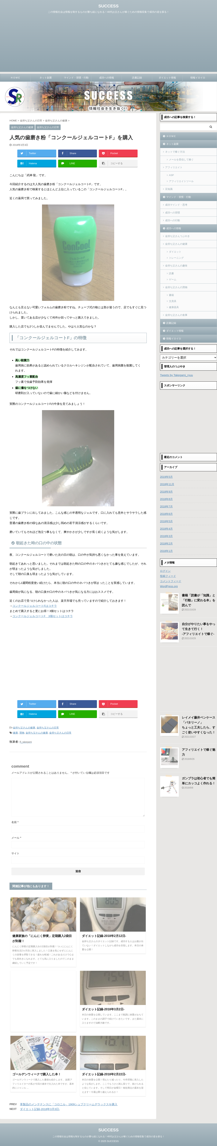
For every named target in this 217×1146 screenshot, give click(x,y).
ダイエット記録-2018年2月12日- (104, 936)
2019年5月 (166, 476)
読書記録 (137, 77)
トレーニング (176, 257)
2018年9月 (166, 491)
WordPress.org (169, 586)
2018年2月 (166, 543)
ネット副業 (46, 77)
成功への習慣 (172, 212)
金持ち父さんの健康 (24, 727)
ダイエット (175, 251)
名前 (14, 822)
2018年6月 (166, 513)
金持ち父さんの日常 (48, 727)
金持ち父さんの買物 (176, 287)
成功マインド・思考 (176, 204)
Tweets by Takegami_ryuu (176, 375)
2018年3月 (166, 536)
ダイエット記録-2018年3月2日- (103, 1009)
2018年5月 (166, 521)
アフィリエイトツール (181, 181)
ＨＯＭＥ (15, 77)
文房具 (172, 301)
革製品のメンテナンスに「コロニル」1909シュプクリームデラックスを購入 (68, 1104)
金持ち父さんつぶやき (177, 236)
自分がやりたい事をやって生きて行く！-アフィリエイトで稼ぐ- (198, 629)
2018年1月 (166, 550)
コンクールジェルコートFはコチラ (34, 605)
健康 (15, 732)
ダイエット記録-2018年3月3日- (40, 1109)
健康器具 (174, 307)
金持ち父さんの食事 (176, 315)
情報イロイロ (197, 77)
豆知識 (169, 189)
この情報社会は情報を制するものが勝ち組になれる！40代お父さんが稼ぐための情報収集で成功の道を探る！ (108, 1136)
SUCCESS (108, 6)
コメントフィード (170, 581)
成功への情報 (106, 77)
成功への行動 (172, 220)
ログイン (165, 570)
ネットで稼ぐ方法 (175, 151)
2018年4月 (166, 528)
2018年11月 (167, 484)
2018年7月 (166, 506)
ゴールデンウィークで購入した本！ (36, 1074)
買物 (21, 732)
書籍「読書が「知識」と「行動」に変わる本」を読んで (198, 600)
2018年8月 (166, 499)
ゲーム (172, 279)
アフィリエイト (173, 167)
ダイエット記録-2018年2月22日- (104, 1074)
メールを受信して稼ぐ (181, 159)
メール (16, 837)
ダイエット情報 (167, 77)
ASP (171, 175)
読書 (171, 273)
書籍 (171, 295)
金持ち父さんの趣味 (176, 265)
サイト (15, 853)
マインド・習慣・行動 (76, 77)
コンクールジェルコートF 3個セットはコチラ (42, 616)
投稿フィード (168, 576)
